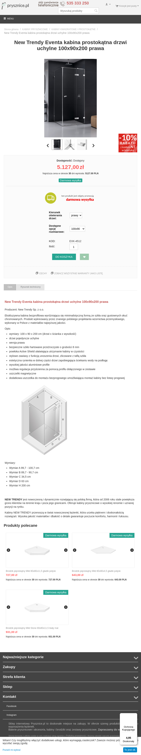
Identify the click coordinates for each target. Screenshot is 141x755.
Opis (10, 287)
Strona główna (11, 29)
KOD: (52, 241)
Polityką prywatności (76, 735)
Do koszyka (64, 256)
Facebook (11, 706)
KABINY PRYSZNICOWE (35, 29)
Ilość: (52, 246)
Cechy (43, 273)
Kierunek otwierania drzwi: (55, 215)
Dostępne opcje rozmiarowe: (56, 228)
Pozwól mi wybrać (12, 750)
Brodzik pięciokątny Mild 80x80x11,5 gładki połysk (31, 571)
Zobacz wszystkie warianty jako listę (78, 273)
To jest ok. (130, 749)
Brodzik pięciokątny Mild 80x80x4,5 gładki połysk (96, 571)
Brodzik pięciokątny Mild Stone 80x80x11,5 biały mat (32, 628)
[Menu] (135, 715)
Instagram (11, 715)
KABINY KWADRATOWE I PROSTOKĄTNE (74, 29)
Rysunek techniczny (31, 287)
